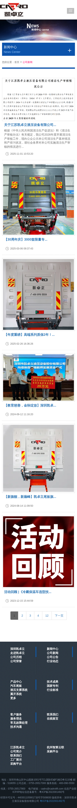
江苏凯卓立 (17, 747)
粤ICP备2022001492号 (52, 801)
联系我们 (52, 714)
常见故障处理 (19, 722)
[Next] (59, 615)
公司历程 (16, 657)
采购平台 (16, 763)
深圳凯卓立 (17, 648)
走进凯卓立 (17, 653)
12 (47, 615)
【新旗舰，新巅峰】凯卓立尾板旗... (30, 496)
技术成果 (52, 681)
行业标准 (52, 689)
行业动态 (52, 661)
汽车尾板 (16, 685)
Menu (70, 11)
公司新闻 (27, 62)
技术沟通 (16, 726)
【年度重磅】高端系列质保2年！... (29, 334)
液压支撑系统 (19, 689)
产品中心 (16, 681)
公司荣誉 (16, 661)
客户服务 (16, 714)
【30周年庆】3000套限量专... (25, 239)
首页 (16, 62)
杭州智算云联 (55, 747)
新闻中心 (52, 648)
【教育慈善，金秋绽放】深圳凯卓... (30, 405)
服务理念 (16, 718)
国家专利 (52, 685)
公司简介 (16, 751)
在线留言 (52, 718)
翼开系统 (16, 694)
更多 (13, 698)
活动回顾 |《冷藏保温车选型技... (27, 592)
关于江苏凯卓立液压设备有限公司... (30, 125)
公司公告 (52, 657)
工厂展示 (16, 759)
